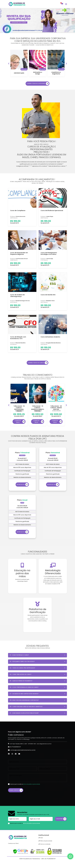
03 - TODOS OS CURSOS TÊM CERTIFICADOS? (22, 668)
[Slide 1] (39, 31)
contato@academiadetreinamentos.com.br (22, 750)
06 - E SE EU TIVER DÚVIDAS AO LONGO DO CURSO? (24, 687)
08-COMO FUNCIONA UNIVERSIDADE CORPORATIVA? (24, 700)
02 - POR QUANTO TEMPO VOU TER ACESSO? (22, 661)
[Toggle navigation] (66, 4)
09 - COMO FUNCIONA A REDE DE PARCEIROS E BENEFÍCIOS (26, 706)
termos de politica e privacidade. (31, 784)
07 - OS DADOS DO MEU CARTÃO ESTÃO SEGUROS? (24, 694)
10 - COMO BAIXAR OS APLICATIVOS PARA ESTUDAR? (24, 713)
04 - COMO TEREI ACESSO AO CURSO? (20, 674)
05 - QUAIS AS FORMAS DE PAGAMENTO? (21, 681)
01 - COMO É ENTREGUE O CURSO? (19, 655)
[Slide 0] (36, 31)
